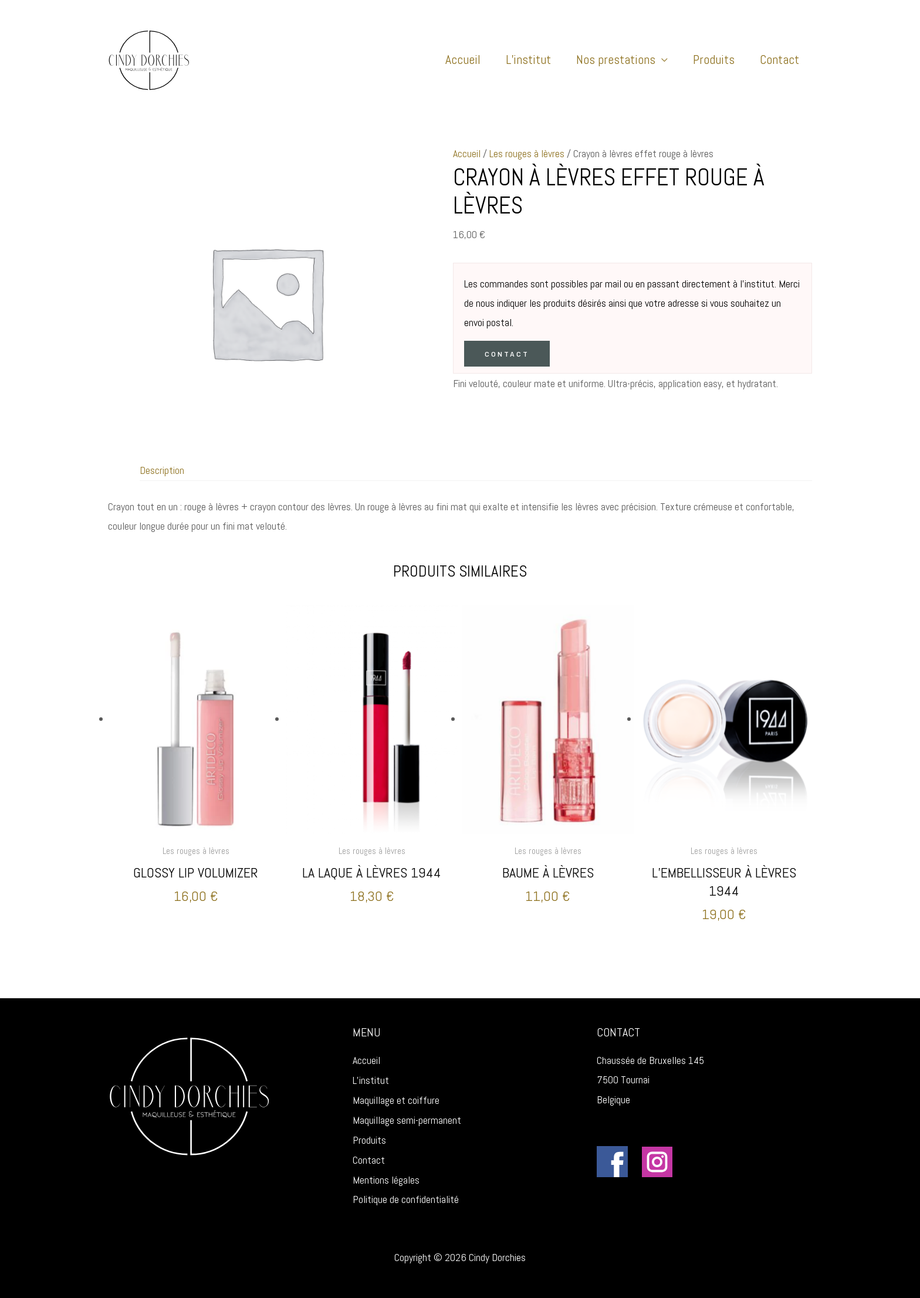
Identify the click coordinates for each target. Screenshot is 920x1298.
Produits (714, 59)
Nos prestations (615, 59)
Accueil (463, 59)
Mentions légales (386, 1171)
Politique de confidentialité (406, 1191)
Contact (779, 59)
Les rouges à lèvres (526, 153)
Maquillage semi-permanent (407, 1113)
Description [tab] (162, 470)
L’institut (528, 59)
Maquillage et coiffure (396, 1093)
